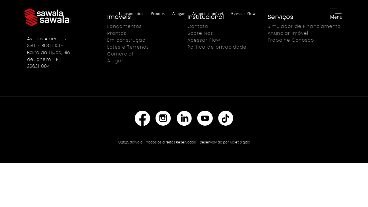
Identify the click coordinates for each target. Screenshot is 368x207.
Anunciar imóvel (207, 13)
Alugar (178, 13)
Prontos (158, 13)
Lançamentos (131, 13)
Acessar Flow (243, 13)
